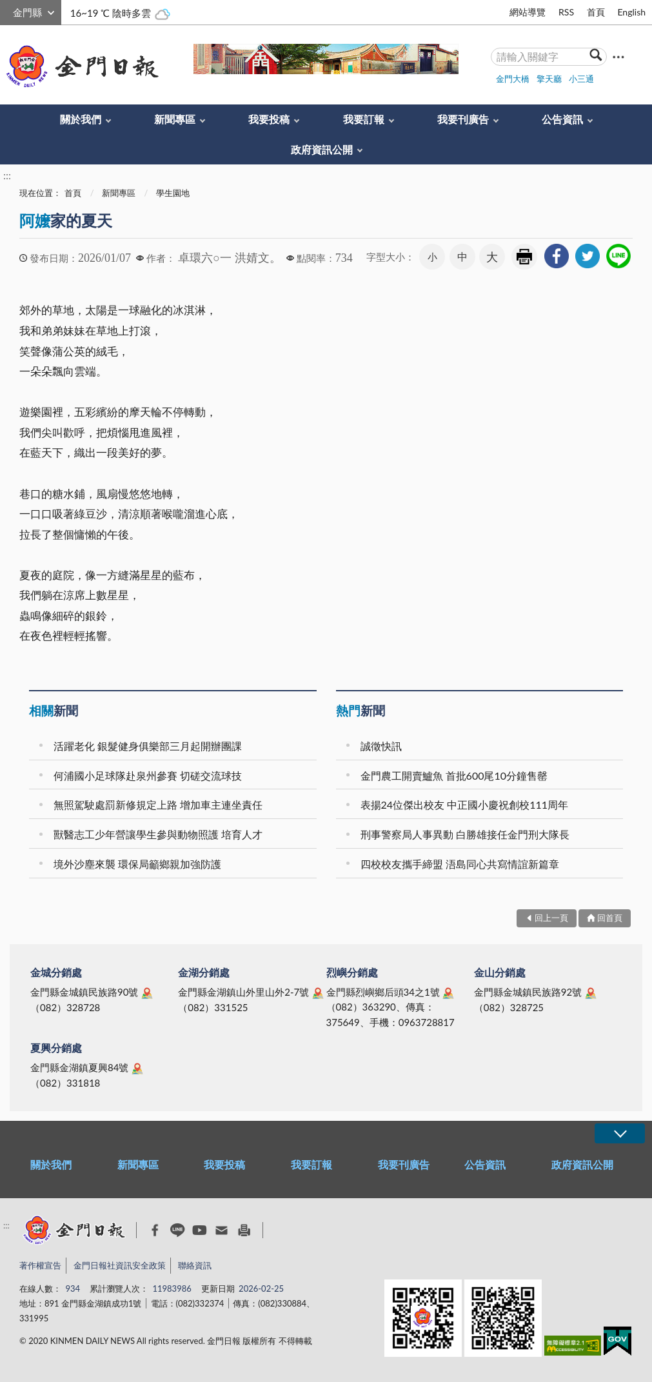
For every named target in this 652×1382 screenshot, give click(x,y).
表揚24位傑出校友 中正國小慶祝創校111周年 (465, 804)
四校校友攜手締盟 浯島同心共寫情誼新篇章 (460, 864)
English (631, 11)
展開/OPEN (620, 1133)
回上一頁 (551, 918)
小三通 (581, 79)
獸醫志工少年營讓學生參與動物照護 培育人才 (158, 834)
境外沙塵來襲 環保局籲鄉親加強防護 (137, 864)
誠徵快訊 (381, 746)
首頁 (596, 11)
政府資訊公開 (322, 149)
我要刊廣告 (463, 119)
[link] (556, 256)
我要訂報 (363, 119)
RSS (566, 11)
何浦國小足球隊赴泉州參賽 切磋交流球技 (148, 775)
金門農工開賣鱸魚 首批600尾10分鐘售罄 (454, 775)
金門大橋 (512, 79)
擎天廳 (549, 79)
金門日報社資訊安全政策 (120, 1265)
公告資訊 (562, 119)
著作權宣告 (40, 1265)
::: (7, 11)
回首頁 (609, 918)
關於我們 (80, 119)
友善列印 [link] (524, 257)
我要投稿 (269, 119)
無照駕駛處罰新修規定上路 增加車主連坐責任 (158, 804)
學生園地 (173, 193)
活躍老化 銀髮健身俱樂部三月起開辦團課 (148, 746)
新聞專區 (174, 119)
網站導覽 (527, 11)
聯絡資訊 (195, 1265)
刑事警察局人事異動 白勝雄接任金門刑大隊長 (465, 834)
